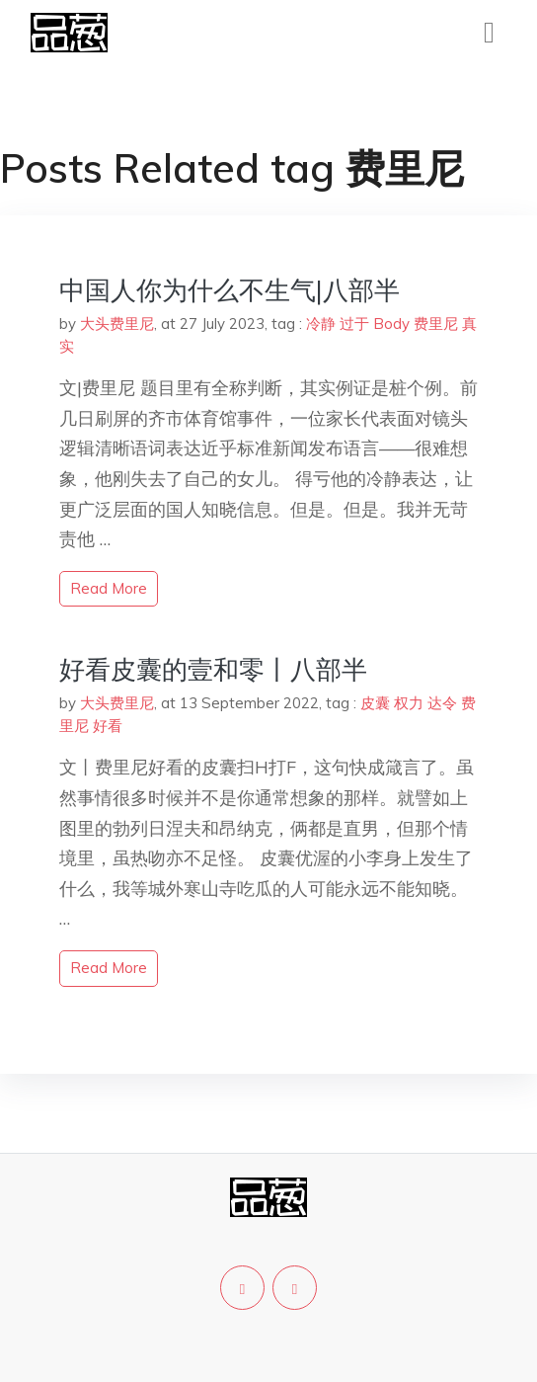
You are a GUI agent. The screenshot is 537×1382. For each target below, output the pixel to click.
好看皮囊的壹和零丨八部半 (213, 669)
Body (391, 323)
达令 (442, 702)
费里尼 (436, 323)
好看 (107, 725)
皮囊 (375, 702)
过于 (354, 323)
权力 (408, 702)
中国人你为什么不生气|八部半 (229, 290)
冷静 (321, 323)
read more (108, 588)
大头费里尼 (117, 323)
